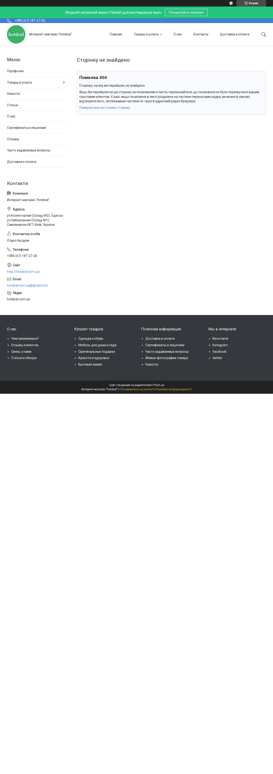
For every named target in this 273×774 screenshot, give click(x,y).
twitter (217, 358)
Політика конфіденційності (174, 389)
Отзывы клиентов (24, 345)
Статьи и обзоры (24, 358)
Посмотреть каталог (186, 12)
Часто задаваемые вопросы (28, 150)
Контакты (200, 34)
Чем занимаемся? (25, 338)
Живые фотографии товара (166, 358)
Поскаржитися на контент (137, 389)
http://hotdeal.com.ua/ (23, 272)
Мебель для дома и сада (97, 345)
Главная (116, 34)
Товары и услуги (146, 34)
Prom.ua (158, 385)
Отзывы (13, 139)
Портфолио (15, 71)
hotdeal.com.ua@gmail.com (27, 285)
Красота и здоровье (93, 358)
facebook (219, 351)
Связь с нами (21, 351)
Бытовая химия (90, 364)
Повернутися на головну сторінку (104, 108)
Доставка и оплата (234, 34)
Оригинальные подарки (96, 351)
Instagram (220, 345)
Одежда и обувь (90, 338)
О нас (177, 34)
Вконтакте (220, 338)
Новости (13, 94)
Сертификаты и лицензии (26, 128)
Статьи (12, 105)
